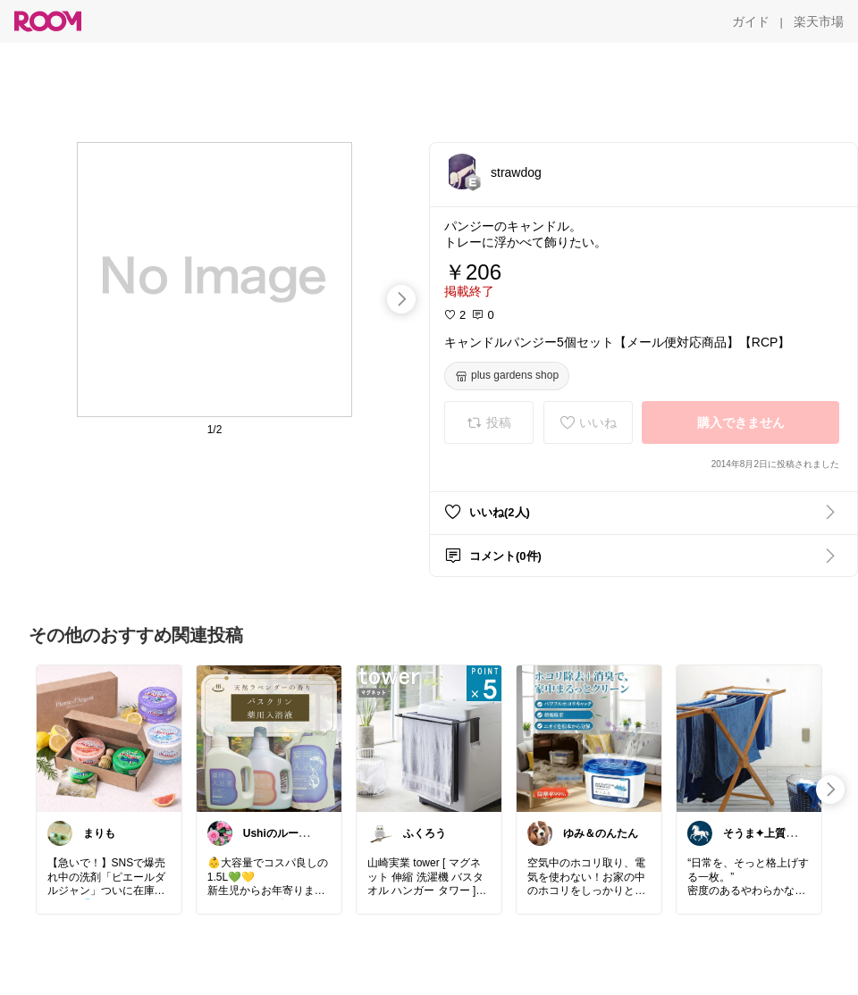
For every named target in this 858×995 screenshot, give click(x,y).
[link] (109, 737)
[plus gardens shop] (506, 376)
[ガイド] (751, 21)
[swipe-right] (401, 299)
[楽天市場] (819, 21)
